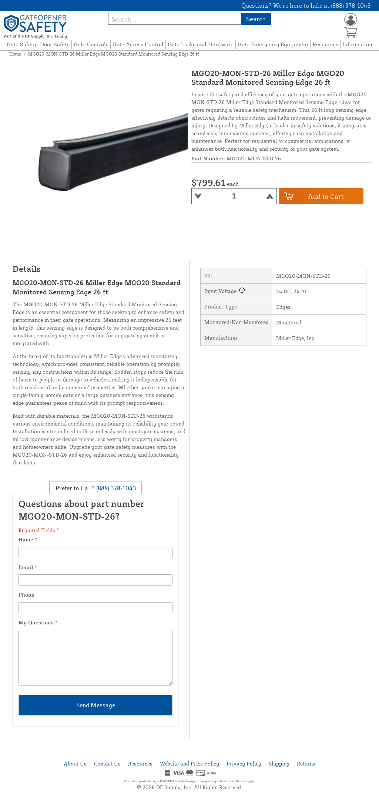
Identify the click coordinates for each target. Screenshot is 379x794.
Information (357, 44)
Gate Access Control (138, 44)
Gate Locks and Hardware (201, 44)
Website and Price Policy (189, 763)
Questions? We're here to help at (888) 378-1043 (305, 5)
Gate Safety (21, 44)
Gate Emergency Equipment (273, 44)
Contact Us (107, 763)
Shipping (279, 763)
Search (256, 19)
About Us (75, 763)
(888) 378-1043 (115, 488)
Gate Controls (91, 44)
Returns (306, 763)
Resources (325, 44)
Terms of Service (234, 781)
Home (15, 54)
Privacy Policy (244, 763)
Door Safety (55, 44)
